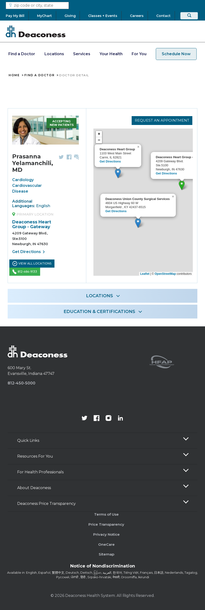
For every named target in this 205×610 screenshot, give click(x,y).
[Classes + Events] (103, 16)
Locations (54, 54)
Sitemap (106, 554)
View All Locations (31, 263)
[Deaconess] (35, 31)
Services (81, 54)
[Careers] (137, 16)
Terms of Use (106, 514)
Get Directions (29, 252)
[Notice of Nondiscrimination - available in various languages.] (102, 567)
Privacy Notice (106, 534)
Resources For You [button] (35, 456)
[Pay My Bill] (17, 16)
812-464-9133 (24, 271)
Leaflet (145, 273)
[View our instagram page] (108, 418)
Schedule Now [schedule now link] (176, 54)
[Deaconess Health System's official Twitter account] (85, 418)
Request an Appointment (161, 120)
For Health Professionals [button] (40, 472)
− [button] (99, 141)
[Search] (189, 16)
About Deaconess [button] (34, 488)
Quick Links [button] (28, 440)
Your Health (111, 54)
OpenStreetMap (165, 273)
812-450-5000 (21, 383)
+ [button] (99, 135)
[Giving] (70, 16)
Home (14, 75)
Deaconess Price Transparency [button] (46, 503)
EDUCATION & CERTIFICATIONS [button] (99, 311)
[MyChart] (44, 16)
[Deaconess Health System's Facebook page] (96, 418)
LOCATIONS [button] (99, 295)
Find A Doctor (39, 75)
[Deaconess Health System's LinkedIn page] (120, 418)
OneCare (106, 544)
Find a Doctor (21, 54)
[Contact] (163, 16)
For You (139, 54)
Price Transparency (106, 524)
